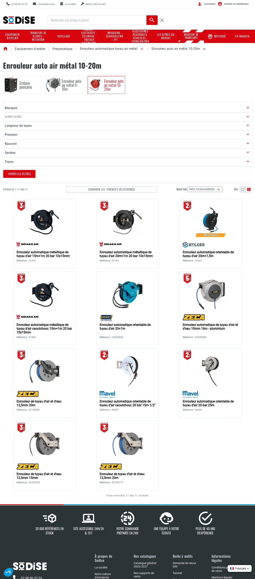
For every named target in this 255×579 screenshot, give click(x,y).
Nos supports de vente (144, 508)
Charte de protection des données (224, 519)
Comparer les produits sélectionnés (135, 123)
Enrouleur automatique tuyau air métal (109, 49)
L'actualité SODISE (106, 537)
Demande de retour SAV (184, 498)
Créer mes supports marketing (185, 515)
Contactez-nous (28, 521)
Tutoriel (177, 506)
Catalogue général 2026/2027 (145, 498)
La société (101, 501)
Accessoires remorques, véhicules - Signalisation (140, 36)
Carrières (100, 530)
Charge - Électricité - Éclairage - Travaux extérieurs (89, 36)
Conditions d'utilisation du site (223, 529)
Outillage (63, 36)
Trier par (186, 123)
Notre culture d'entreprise (103, 509)
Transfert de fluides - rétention (38, 36)
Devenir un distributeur (236, 4)
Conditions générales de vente (224, 503)
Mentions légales (222, 511)
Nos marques (103, 524)
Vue (236, 123)
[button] (141, 49)
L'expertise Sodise (105, 517)
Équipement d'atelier (12, 36)
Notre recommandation (208, 123)
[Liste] (249, 123)
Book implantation (145, 526)
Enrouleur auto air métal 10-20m (176, 49)
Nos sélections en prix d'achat (144, 518)
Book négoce (142, 543)
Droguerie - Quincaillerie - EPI (114, 36)
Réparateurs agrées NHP (146, 535)
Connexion (210, 4)
